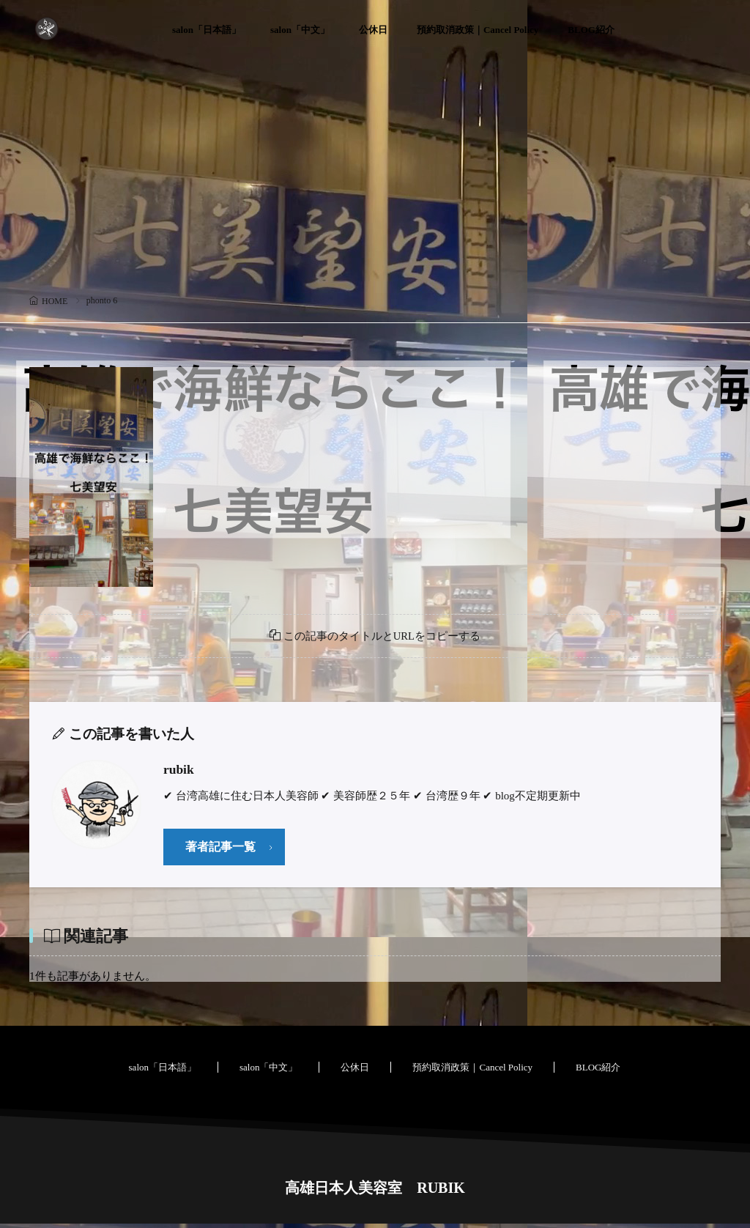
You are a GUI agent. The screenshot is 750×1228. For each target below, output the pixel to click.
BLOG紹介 (591, 29)
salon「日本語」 (206, 29)
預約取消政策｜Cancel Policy (477, 29)
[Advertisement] (375, 179)
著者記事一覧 (222, 850)
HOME (54, 301)
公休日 (373, 29)
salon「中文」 (300, 29)
